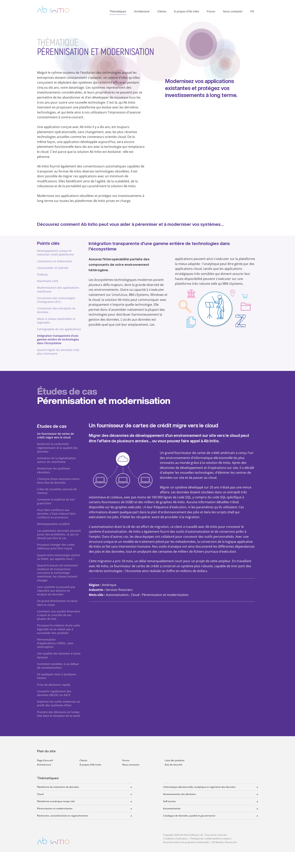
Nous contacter (233, 11)
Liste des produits (174, 760)
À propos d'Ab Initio (186, 11)
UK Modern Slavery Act (224, 842)
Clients (161, 11)
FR (252, 11)
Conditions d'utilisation (175, 838)
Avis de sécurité (173, 764)
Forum (211, 11)
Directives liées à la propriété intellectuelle (186, 842)
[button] (105, 787)
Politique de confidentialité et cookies (210, 838)
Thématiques (117, 11)
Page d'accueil (45, 760)
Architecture (142, 11)
